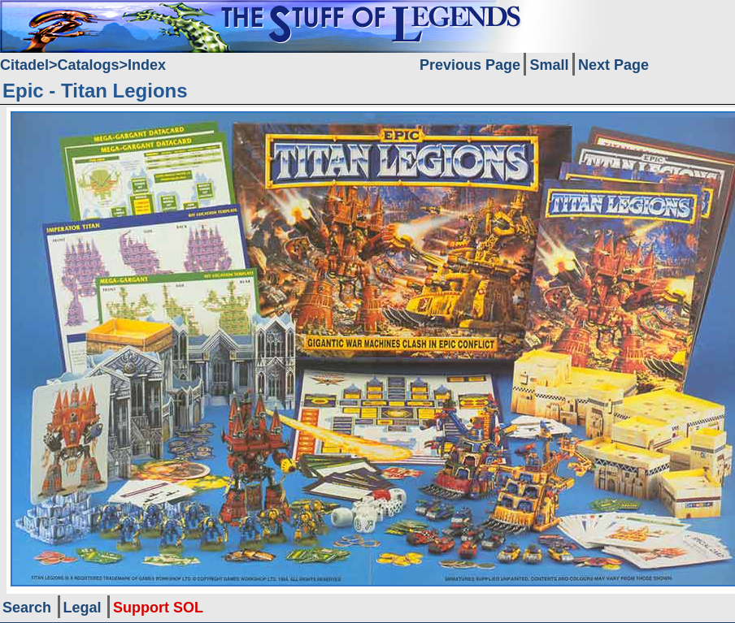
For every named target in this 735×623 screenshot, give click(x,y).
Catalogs (89, 65)
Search (26, 607)
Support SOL (158, 607)
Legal (82, 607)
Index (147, 65)
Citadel (24, 65)
